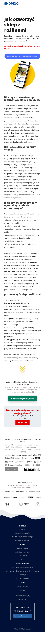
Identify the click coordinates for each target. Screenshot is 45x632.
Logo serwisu (22, 556)
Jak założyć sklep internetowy (22, 567)
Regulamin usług (22, 548)
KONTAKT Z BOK (22, 422)
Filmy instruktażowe (22, 578)
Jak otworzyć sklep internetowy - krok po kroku (22, 571)
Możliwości (22, 529)
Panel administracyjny (22, 596)
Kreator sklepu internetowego (22, 537)
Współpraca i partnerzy (22, 540)
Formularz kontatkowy (22, 616)
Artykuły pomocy (22, 586)
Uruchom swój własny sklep (22, 398)
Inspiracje (22, 575)
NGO (22, 559)
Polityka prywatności (22, 552)
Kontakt (22, 590)
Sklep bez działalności (22, 533)
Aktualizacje (22, 599)
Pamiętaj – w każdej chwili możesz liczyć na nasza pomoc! (22, 47)
